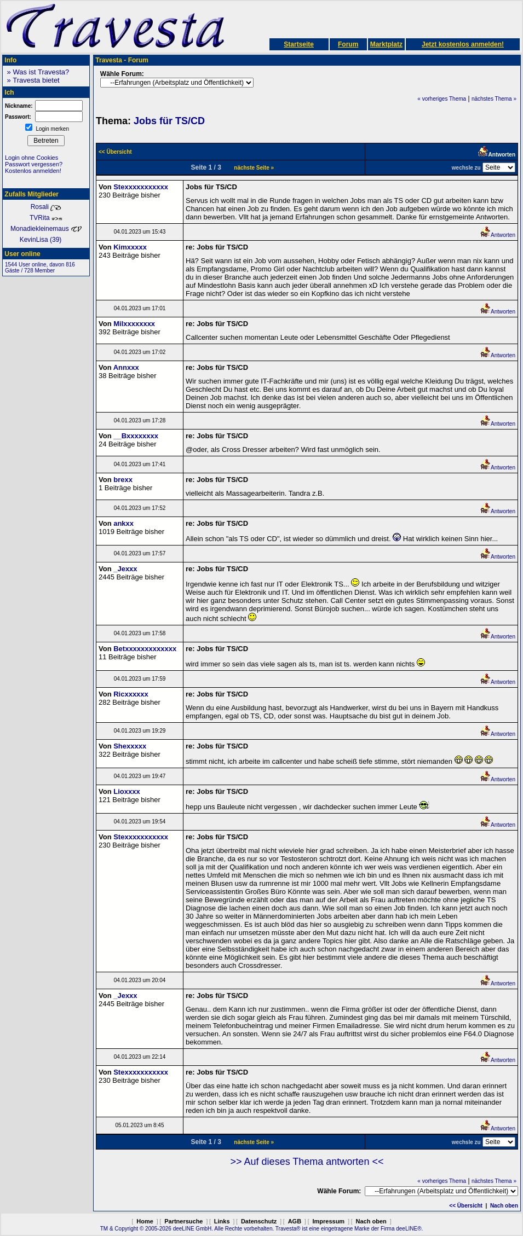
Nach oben (504, 1206)
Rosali (46, 207)
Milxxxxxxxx (134, 324)
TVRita (46, 218)
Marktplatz (386, 44)
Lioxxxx (126, 791)
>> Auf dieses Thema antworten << (307, 1161)
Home (144, 1221)
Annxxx (126, 367)
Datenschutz (259, 1221)
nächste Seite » (254, 168)
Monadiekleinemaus (46, 229)
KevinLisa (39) (46, 239)
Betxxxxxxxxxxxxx (144, 649)
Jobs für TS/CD (169, 120)
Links (222, 1221)
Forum (348, 44)
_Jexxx (125, 569)
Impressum (328, 1221)
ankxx (123, 523)
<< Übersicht (465, 1206)
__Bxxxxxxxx (135, 436)
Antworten (497, 235)
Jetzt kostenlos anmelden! (463, 44)
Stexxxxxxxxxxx (140, 187)
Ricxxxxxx (130, 694)
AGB (294, 1221)
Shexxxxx (129, 746)
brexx (123, 479)
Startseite (299, 44)
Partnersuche (183, 1221)
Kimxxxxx (130, 247)
